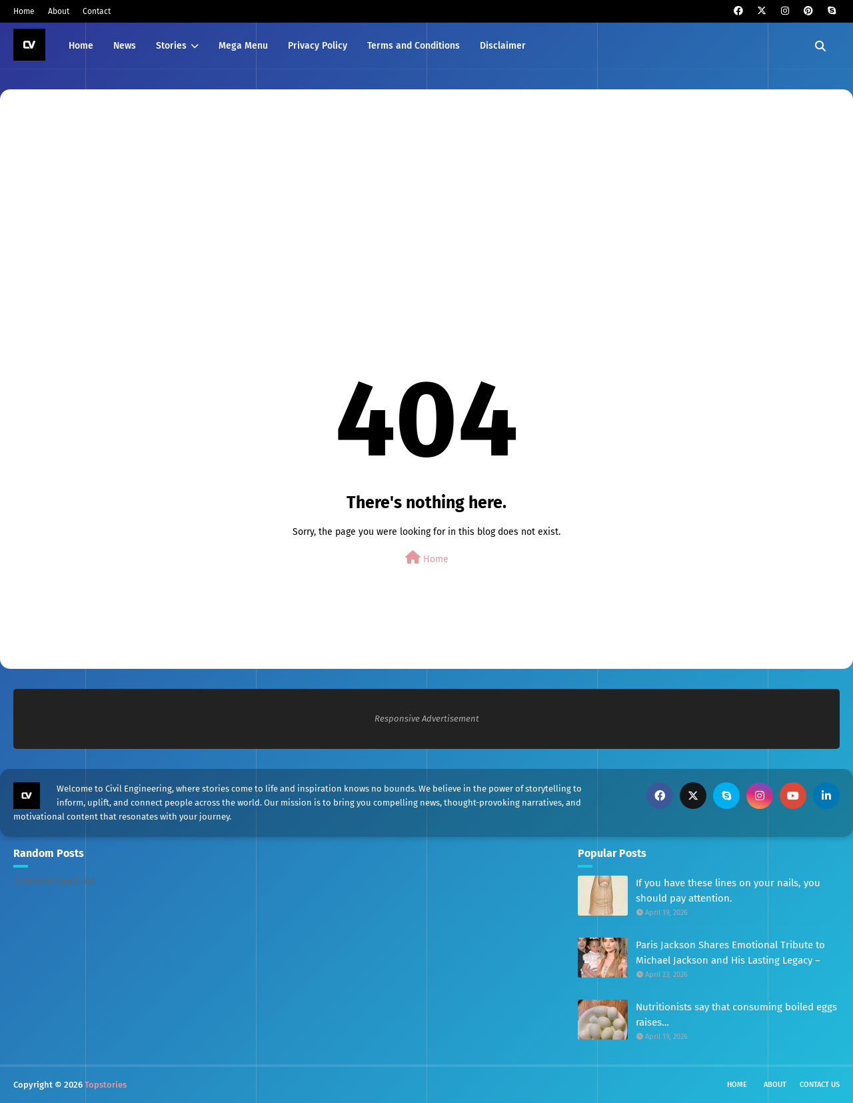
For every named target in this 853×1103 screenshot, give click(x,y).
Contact (97, 11)
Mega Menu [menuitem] (243, 45)
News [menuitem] (124, 45)
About (58, 11)
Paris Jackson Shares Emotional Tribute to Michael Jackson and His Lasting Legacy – (730, 952)
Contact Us (820, 1084)
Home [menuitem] (81, 45)
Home (24, 11)
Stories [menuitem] (171, 45)
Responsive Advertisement (427, 719)
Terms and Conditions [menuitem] (413, 45)
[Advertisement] (413, 199)
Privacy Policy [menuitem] (317, 45)
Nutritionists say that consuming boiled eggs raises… (736, 1014)
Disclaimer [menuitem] (503, 45)
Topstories (106, 1085)
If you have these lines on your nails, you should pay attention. (728, 890)
